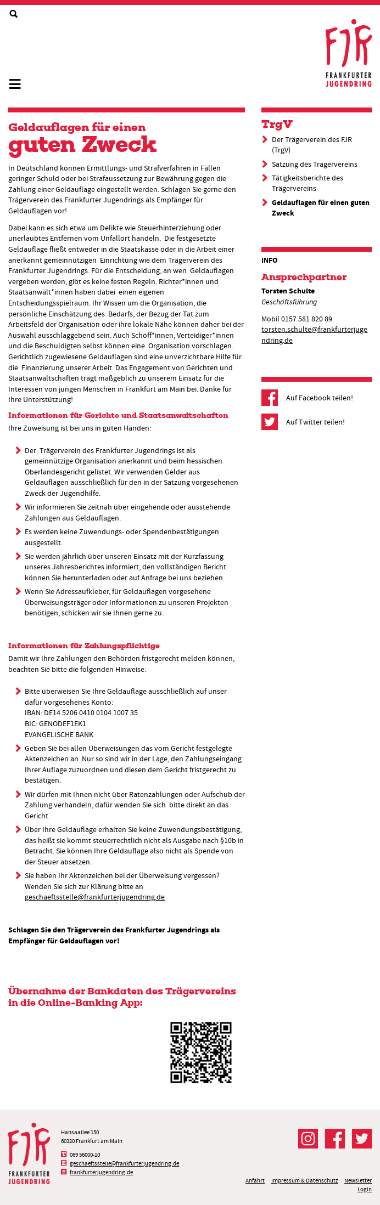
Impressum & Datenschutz (304, 1180)
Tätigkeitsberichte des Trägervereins (307, 183)
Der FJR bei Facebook (335, 1139)
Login (364, 1189)
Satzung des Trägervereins (314, 164)
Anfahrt (255, 1180)
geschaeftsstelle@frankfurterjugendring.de (95, 897)
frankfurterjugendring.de (101, 1172)
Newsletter (358, 1180)
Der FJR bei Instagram (308, 1139)
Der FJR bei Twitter (362, 1139)
